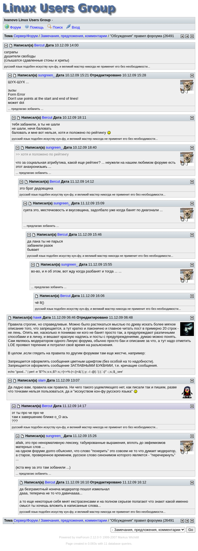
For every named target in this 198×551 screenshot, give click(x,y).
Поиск (55, 27)
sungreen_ (46, 75)
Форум (13, 27)
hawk (37, 317)
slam (41, 380)
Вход (73, 27)
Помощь (34, 27)
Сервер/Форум (26, 36)
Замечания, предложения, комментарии (74, 36)
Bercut (39, 45)
